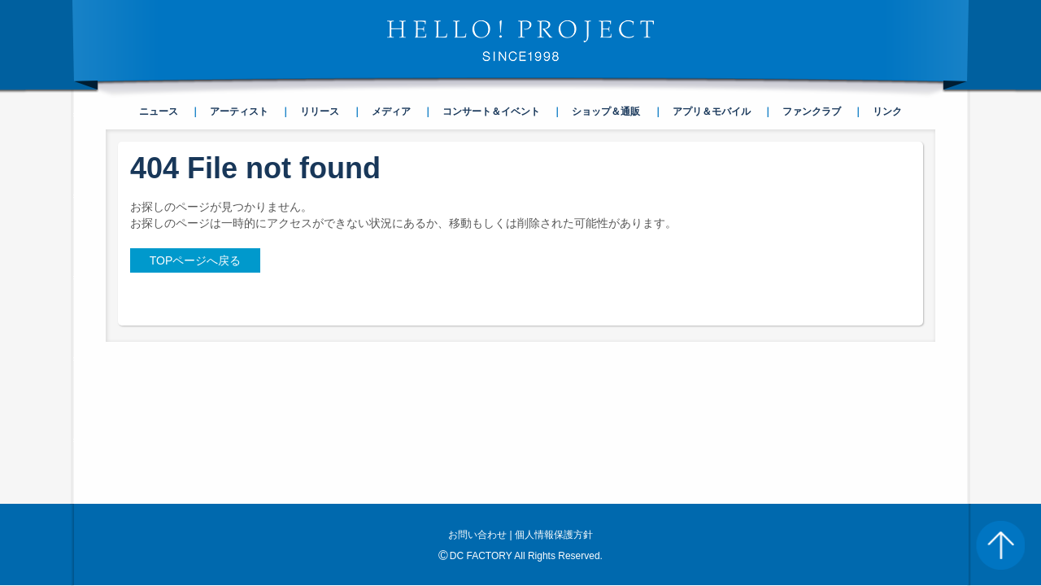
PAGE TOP (1000, 545)
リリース (319, 111)
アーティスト (239, 111)
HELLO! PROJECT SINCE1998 (520, 40)
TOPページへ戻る (196, 260)
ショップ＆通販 (606, 111)
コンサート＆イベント (491, 111)
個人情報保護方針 (554, 389)
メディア (391, 111)
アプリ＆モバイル (712, 111)
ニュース (158, 111)
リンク (887, 111)
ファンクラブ (811, 111)
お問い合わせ (477, 389)
